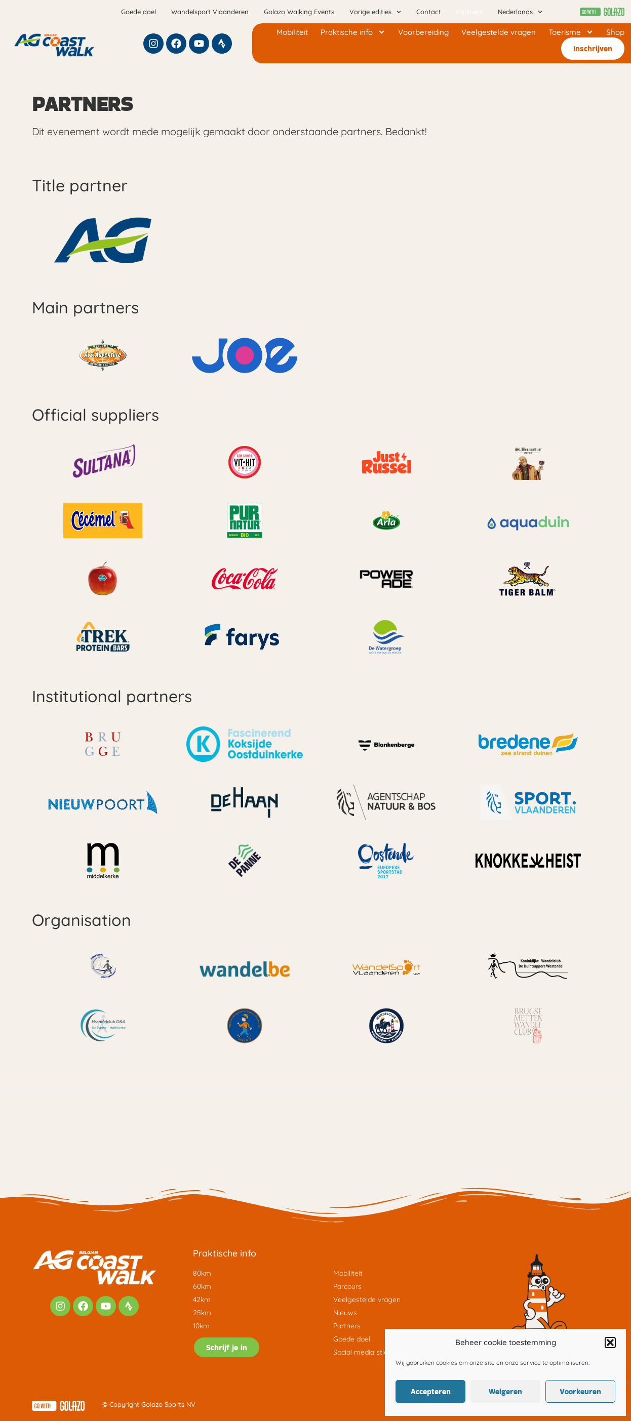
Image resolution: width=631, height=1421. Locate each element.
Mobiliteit (292, 32)
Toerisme (571, 32)
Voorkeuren (580, 1391)
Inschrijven (592, 48)
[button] (610, 1342)
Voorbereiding (423, 32)
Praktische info (353, 32)
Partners (469, 12)
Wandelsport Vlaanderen (210, 12)
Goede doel (138, 12)
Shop (615, 32)
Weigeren (505, 1391)
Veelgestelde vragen (498, 32)
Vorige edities (375, 12)
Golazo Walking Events (299, 12)
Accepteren (431, 1391)
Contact (428, 12)
